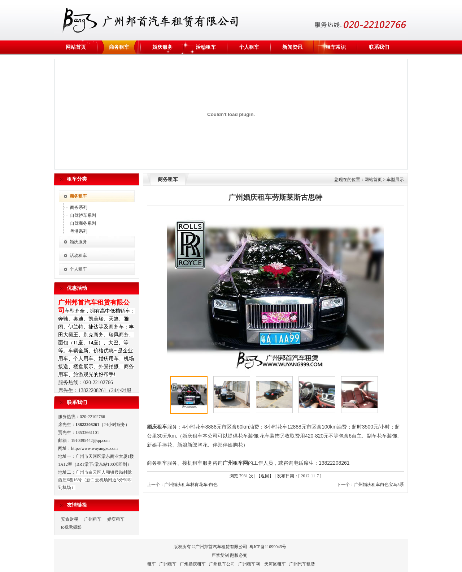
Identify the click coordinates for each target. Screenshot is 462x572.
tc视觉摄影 (71, 527)
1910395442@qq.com (90, 440)
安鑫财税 (69, 519)
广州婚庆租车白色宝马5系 (379, 484)
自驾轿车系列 (83, 215)
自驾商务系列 (83, 223)
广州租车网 (235, 463)
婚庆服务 (162, 47)
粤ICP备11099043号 (267, 546)
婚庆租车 (116, 519)
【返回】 (265, 475)
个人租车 (249, 47)
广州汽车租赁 (302, 564)
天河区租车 (275, 564)
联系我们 (379, 47)
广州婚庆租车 (193, 564)
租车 (151, 564)
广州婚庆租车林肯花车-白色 (191, 484)
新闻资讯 (292, 47)
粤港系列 (78, 231)
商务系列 (78, 207)
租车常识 (336, 47)
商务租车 (119, 47)
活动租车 (206, 47)
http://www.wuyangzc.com (94, 448)
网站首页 (76, 47)
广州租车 (92, 519)
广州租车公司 (222, 564)
